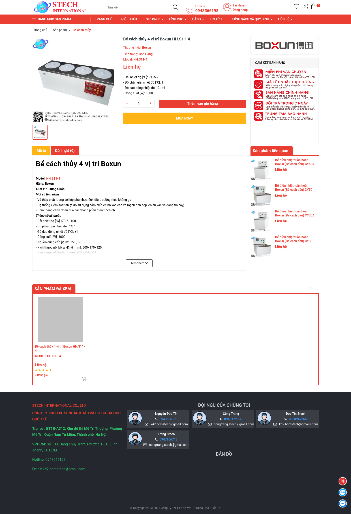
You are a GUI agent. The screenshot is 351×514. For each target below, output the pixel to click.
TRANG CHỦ (103, 19)
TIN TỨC (216, 19)
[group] (75, 79)
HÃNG (196, 19)
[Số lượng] (139, 103)
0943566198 (206, 10)
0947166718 (169, 439)
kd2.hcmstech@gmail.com (168, 424)
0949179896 (233, 419)
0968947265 (298, 419)
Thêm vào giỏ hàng (202, 103)
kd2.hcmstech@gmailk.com (298, 424)
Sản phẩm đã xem (52, 288)
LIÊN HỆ (283, 19)
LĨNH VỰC (176, 19)
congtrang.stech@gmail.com (233, 424)
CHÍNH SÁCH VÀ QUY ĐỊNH (250, 19)
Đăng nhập (240, 10)
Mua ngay (184, 118)
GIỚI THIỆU (129, 19)
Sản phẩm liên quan (270, 150)
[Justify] (175, 7)
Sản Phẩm (153, 19)
